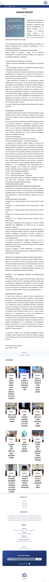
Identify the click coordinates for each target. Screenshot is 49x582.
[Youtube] (29, 563)
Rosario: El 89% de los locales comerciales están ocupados (37, 420)
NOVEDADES (24, 8)
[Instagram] (22, 563)
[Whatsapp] (19, 563)
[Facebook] (24, 563)
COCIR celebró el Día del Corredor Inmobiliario (24, 446)
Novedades (11, 375)
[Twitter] (27, 563)
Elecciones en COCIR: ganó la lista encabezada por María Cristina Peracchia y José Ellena (38, 451)
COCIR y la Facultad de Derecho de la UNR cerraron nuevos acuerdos (38, 385)
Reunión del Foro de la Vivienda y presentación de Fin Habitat (37, 481)
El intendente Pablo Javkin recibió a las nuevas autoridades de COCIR (11, 450)
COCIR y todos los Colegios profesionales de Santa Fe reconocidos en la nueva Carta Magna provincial (11, 484)
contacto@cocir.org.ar (24, 548)
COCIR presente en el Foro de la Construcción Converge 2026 (24, 383)
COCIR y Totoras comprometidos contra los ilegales (12, 418)
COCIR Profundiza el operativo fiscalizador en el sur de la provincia (24, 420)
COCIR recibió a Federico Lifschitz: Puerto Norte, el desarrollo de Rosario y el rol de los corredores (11, 388)
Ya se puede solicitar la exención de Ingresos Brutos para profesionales (25, 481)
